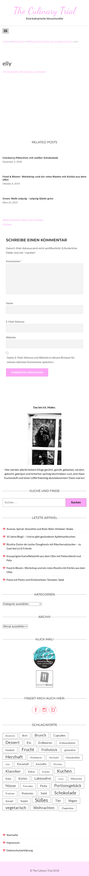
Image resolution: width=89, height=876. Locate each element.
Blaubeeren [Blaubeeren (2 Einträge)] (10, 736)
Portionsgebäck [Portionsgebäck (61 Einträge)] (67, 785)
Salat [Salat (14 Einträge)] (44, 793)
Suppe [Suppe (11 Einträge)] (24, 800)
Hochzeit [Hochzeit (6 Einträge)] (54, 757)
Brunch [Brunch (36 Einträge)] (40, 735)
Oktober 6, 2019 (11, 183)
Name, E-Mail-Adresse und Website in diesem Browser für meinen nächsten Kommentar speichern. (41, 360)
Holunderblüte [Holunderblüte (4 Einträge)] (73, 757)
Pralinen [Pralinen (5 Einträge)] (9, 793)
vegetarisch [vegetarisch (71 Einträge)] (15, 807)
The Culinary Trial (44, 10)
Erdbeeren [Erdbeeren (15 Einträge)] (45, 743)
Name (9, 303)
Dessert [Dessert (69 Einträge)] (12, 742)
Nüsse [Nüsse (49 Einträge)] (10, 785)
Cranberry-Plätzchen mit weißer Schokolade (30, 157)
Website (11, 337)
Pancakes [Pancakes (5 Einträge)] (28, 786)
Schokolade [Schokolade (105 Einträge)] (65, 792)
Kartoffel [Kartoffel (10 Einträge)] (41, 764)
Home (6, 41)
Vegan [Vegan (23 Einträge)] (72, 801)
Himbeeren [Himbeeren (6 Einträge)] (36, 757)
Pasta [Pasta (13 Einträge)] (43, 786)
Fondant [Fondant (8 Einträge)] (9, 750)
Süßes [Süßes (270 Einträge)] (41, 800)
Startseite (12, 834)
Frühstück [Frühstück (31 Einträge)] (49, 750)
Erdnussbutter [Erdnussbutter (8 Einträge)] (67, 742)
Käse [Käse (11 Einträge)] (8, 778)
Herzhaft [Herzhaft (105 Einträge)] (14, 756)
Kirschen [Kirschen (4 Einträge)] (58, 764)
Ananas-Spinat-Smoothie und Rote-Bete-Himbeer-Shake (39, 528)
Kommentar (14, 261)
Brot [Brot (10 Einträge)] (24, 735)
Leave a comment (35, 71)
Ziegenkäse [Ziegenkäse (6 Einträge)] (67, 808)
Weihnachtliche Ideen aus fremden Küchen (50, 41)
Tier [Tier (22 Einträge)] (58, 801)
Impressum (13, 842)
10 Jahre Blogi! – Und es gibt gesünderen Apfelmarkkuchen (40, 536)
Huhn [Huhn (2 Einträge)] (7, 764)
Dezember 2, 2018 (12, 161)
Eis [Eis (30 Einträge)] (29, 742)
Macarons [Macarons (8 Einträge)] (76, 778)
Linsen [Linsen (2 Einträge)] (61, 779)
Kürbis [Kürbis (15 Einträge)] (22, 778)
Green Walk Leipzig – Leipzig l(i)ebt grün (28, 198)
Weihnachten (18, 41)
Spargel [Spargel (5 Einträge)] (9, 801)
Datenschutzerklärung (19, 850)
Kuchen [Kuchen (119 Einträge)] (64, 771)
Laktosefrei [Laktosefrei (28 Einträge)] (42, 778)
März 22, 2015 (10, 202)
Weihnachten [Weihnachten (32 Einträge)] (44, 808)
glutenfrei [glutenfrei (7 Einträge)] (70, 750)
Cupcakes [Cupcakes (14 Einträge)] (59, 735)
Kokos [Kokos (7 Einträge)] (31, 771)
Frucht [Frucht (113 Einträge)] (28, 749)
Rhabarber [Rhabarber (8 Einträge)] (28, 793)
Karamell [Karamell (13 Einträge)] (23, 764)
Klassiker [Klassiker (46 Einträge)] (13, 771)
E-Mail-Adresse (15, 321)
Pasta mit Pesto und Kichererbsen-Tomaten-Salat (35, 579)
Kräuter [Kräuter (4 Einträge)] (46, 771)
